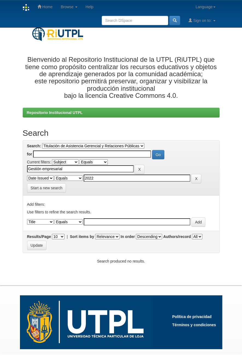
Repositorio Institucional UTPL (55, 112)
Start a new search (47, 188)
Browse (69, 7)
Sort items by (82, 236)
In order (128, 236)
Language (205, 7)
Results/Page (39, 236)
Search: (34, 146)
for (29, 154)
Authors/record (177, 236)
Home (45, 6)
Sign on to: (201, 20)
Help (90, 7)
